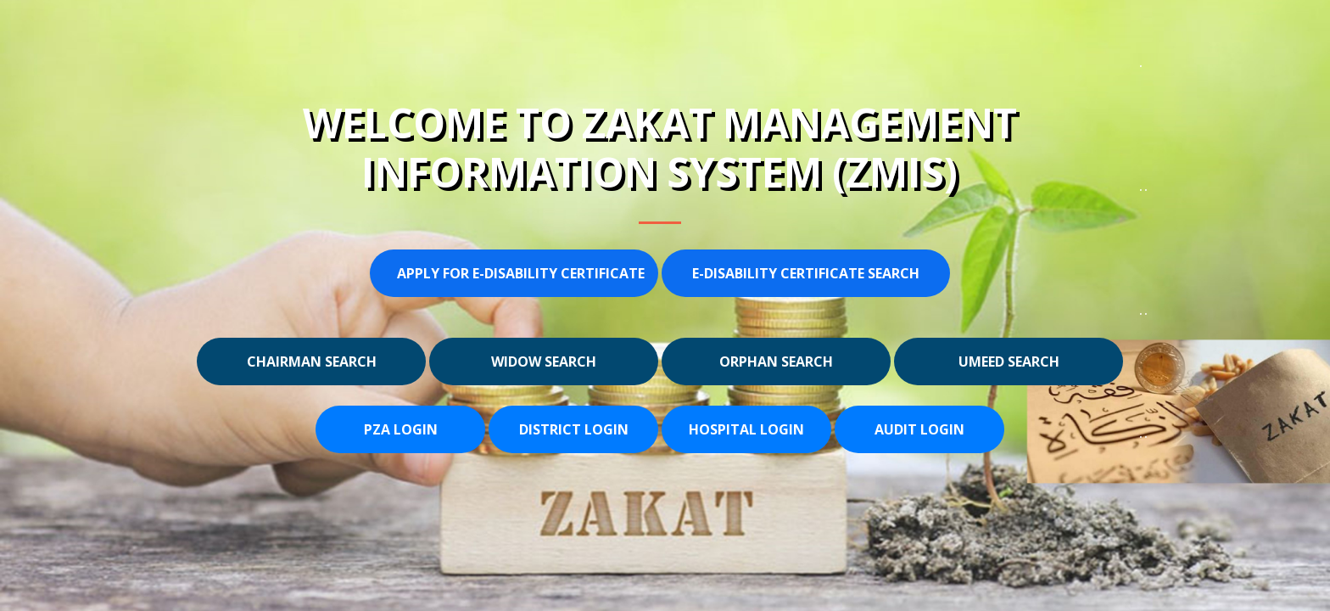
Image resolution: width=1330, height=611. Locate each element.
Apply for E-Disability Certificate (521, 273)
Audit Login (919, 429)
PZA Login (401, 429)
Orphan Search (776, 361)
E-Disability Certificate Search (805, 273)
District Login (574, 429)
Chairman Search (312, 361)
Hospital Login (746, 429)
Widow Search (543, 361)
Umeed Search (1008, 361)
